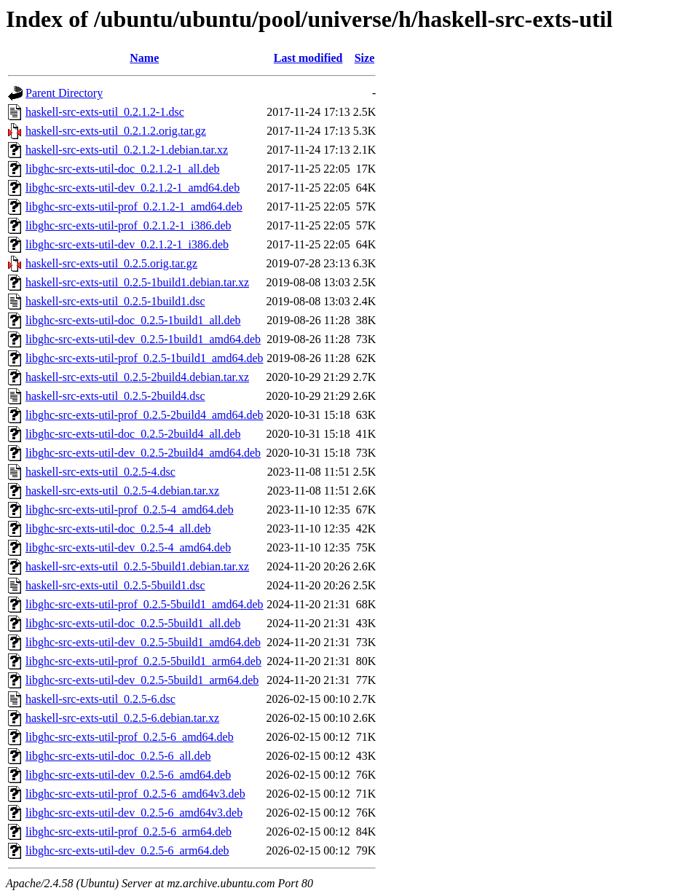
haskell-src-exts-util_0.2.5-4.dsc (100, 471)
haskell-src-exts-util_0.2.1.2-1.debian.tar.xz (126, 150)
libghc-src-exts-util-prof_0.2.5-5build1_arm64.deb (143, 661)
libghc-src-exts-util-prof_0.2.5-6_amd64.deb (129, 737)
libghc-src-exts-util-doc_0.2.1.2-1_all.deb (122, 168)
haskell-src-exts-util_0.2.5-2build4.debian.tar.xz (137, 377)
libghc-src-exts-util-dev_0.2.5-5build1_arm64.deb (141, 680)
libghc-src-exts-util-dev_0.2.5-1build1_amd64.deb (143, 339)
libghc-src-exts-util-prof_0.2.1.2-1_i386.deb (128, 225)
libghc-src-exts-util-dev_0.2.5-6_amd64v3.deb (133, 812)
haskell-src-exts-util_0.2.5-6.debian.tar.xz (122, 718)
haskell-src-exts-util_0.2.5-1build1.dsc (115, 301)
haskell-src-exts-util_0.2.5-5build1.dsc (115, 585)
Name (144, 58)
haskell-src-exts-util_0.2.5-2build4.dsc (115, 396)
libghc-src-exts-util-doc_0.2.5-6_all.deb (118, 756)
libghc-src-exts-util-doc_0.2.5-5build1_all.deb (132, 623)
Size (365, 58)
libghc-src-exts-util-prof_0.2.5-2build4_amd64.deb (144, 415)
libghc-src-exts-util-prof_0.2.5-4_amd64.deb (129, 509)
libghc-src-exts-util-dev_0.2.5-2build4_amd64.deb (143, 453)
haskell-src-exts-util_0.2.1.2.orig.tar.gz (115, 131)
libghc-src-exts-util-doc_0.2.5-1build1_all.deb (132, 320)
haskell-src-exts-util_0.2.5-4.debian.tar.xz (122, 490)
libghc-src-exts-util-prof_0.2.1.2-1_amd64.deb (133, 206)
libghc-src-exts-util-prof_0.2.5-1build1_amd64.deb (144, 358)
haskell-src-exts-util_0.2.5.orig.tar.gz (111, 263)
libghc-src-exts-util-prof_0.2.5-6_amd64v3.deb (135, 793)
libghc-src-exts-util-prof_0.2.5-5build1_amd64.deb (144, 604)
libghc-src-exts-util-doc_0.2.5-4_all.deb (118, 528)
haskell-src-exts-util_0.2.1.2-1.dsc (104, 112)
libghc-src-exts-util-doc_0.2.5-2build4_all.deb (132, 434)
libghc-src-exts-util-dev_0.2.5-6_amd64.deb (128, 775)
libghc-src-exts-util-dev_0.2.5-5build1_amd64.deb (143, 642)
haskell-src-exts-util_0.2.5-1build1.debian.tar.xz (137, 282)
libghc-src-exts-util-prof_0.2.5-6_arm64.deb (128, 831)
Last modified (308, 58)
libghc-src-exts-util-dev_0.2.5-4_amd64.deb (128, 547)
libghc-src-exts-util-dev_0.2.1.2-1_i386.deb (127, 244)
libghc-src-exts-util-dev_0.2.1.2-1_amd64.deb (132, 187)
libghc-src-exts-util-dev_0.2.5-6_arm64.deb (127, 850)
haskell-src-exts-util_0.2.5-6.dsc (100, 699)
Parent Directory (64, 93)
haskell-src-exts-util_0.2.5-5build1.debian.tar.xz (137, 566)
